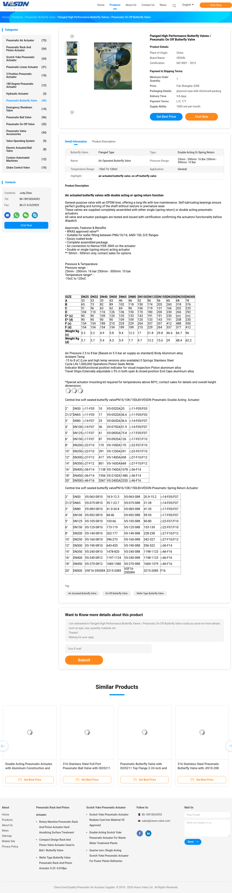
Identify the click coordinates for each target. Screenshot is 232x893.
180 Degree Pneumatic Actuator (26, 85)
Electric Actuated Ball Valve (26, 149)
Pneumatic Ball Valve (26, 117)
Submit (84, 660)
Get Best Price (166, 116)
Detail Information (76, 141)
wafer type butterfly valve (150, 593)
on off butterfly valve (117, 593)
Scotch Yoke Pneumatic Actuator (26, 59)
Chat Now (216, 5)
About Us (7, 825)
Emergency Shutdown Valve (26, 109)
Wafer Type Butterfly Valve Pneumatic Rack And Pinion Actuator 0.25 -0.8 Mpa (55, 863)
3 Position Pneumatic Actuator (26, 75)
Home (5, 814)
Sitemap (7, 835)
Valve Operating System (26, 141)
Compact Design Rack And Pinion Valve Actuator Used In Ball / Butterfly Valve (56, 845)
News (5, 830)
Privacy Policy (10, 846)
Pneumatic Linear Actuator (26, 67)
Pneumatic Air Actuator (26, 40)
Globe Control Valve (26, 167)
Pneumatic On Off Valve (26, 124)
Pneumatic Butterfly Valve (26, 100)
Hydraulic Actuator (26, 94)
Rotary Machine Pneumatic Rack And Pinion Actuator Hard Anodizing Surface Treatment (58, 827)
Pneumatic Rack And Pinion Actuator (26, 49)
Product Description (103, 141)
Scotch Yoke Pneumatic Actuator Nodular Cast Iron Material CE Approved (109, 820)
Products (7, 819)
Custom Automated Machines (26, 159)
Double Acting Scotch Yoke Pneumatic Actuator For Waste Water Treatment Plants (107, 838)
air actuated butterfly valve (82, 593)
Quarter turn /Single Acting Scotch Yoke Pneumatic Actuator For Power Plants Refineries (109, 856)
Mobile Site (8, 841)
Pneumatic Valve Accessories (26, 133)
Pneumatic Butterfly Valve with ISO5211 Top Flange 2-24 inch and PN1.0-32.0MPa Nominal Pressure (143, 768)
